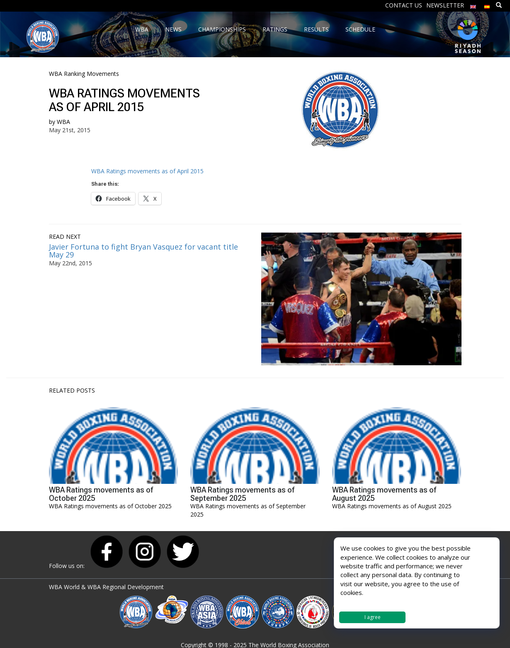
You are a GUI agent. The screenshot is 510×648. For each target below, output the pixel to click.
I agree (372, 617)
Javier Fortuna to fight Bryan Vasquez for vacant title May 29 (143, 251)
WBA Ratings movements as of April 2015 (147, 171)
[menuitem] (473, 5)
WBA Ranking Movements (84, 74)
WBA (63, 122)
